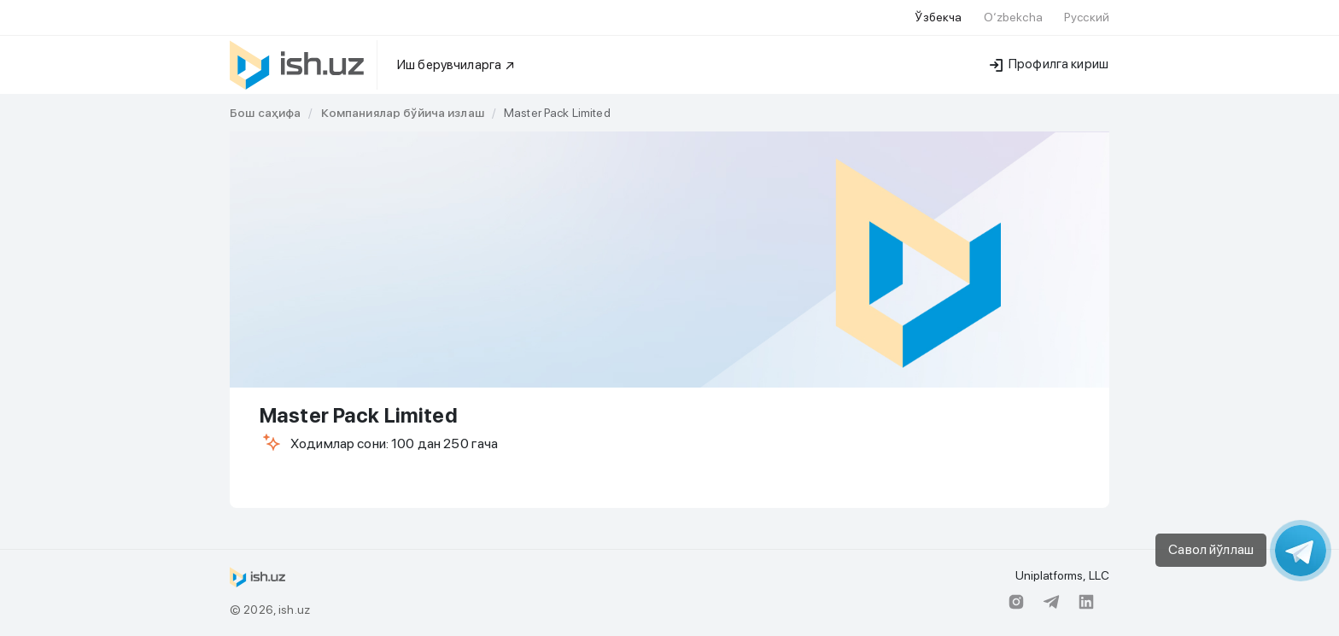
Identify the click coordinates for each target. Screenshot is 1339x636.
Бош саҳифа (265, 113)
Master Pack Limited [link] (557, 113)
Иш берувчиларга (456, 65)
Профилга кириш (1049, 64)
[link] (265, 113)
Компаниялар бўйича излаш (402, 113)
